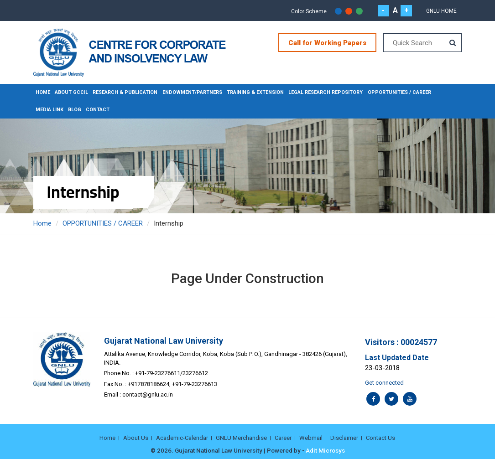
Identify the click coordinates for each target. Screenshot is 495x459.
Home (43, 92)
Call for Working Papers (327, 43)
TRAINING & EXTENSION (255, 92)
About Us (135, 437)
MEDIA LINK (49, 110)
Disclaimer (344, 437)
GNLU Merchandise (241, 437)
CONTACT (98, 110)
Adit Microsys (325, 450)
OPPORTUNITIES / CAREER (400, 92)
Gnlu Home (441, 11)
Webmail (311, 437)
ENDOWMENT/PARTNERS (193, 92)
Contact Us (380, 437)
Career (283, 437)
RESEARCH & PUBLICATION (125, 92)
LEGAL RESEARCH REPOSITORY (326, 92)
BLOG (74, 110)
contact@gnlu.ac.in (147, 394)
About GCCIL (71, 92)
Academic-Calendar (182, 437)
